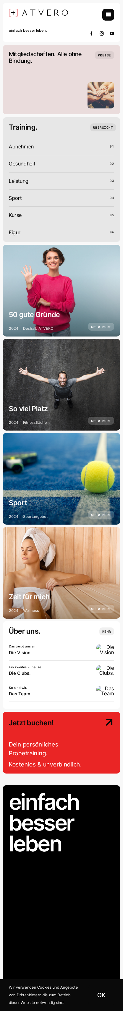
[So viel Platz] (61, 385)
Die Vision (19, 652)
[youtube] (112, 33)
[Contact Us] (102, 743)
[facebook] (91, 33)
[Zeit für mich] (61, 573)
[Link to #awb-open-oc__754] (108, 15)
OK (101, 995)
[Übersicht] (103, 127)
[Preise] (104, 55)
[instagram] (102, 33)
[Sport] (61, 479)
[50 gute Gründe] (61, 291)
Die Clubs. (20, 673)
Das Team (19, 694)
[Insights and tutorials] (106, 631)
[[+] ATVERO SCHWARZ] (38, 11)
